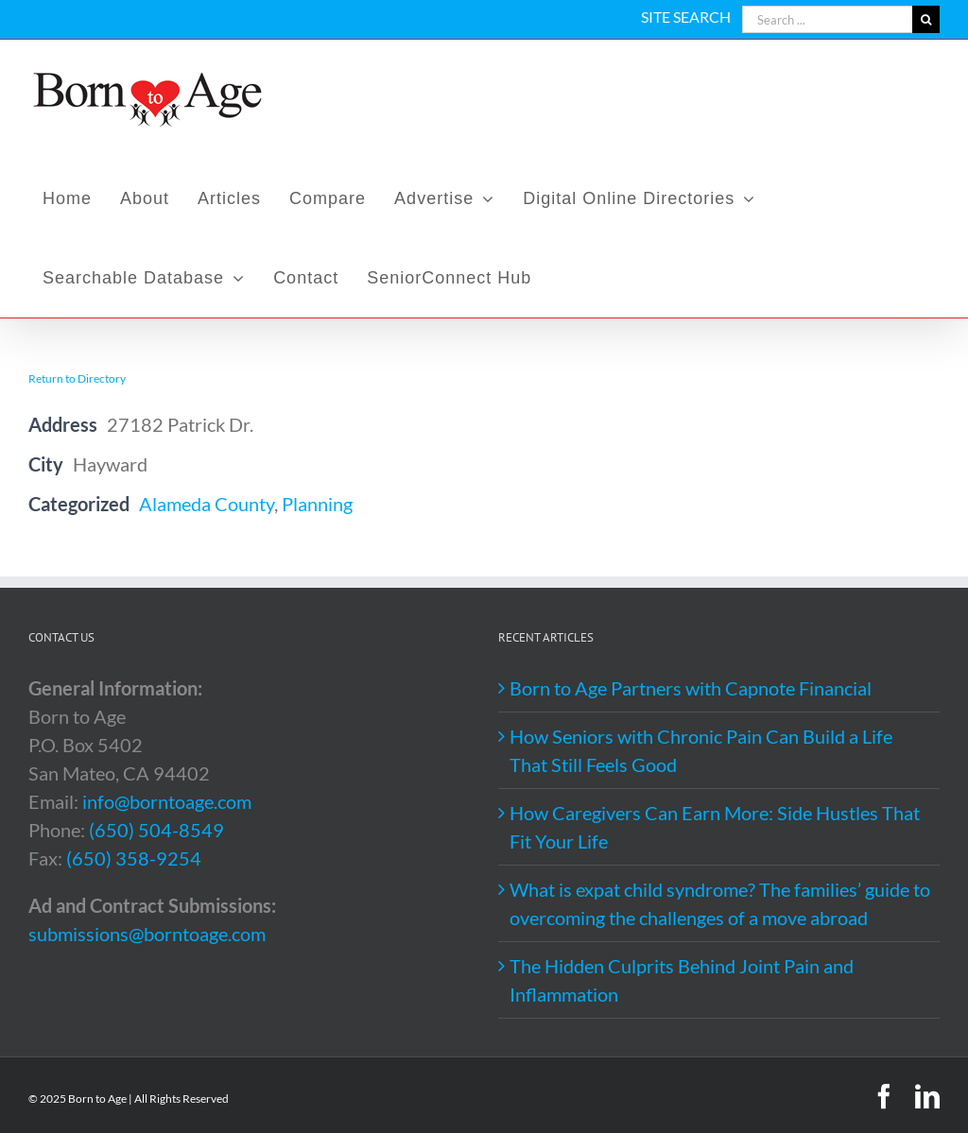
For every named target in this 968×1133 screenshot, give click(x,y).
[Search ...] (827, 19)
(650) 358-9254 (133, 858)
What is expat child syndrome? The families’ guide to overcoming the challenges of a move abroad (720, 903)
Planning (317, 503)
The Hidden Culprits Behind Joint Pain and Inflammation (682, 979)
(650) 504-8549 (156, 829)
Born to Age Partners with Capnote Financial (691, 688)
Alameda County (206, 503)
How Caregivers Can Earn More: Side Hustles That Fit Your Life (715, 826)
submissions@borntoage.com (147, 933)
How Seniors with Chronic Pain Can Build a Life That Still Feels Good (701, 750)
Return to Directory (77, 378)
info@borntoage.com (166, 801)
